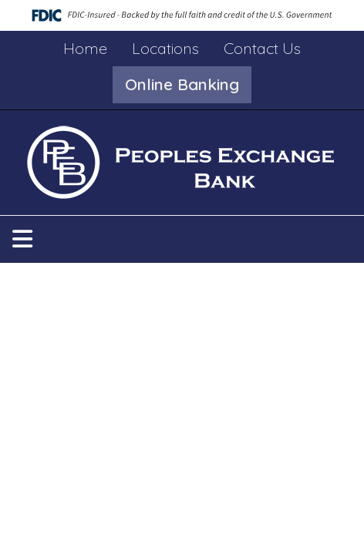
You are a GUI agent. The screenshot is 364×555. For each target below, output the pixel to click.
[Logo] (182, 163)
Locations (165, 48)
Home (85, 48)
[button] (182, 84)
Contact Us (262, 48)
